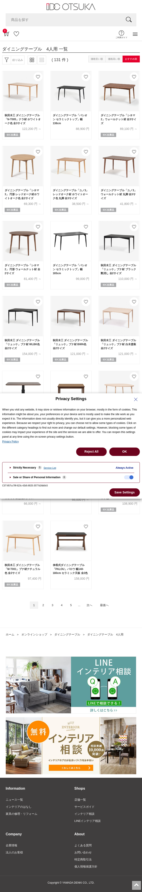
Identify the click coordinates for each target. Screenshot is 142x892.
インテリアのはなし (19, 806)
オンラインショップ (34, 634)
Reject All (91, 451)
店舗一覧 (80, 799)
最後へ (104, 605)
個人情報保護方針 (85, 866)
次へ (89, 605)
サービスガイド (84, 806)
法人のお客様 (14, 852)
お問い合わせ (83, 852)
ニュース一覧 (14, 799)
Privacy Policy (10, 441)
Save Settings (124, 492)
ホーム (10, 634)
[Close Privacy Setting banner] (136, 399)
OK (124, 451)
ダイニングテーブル (67, 634)
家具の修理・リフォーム (21, 813)
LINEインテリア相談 (87, 821)
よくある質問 (83, 845)
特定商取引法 (83, 859)
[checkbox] (128, 477)
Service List (50, 468)
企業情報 (11, 845)
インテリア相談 (84, 813)
